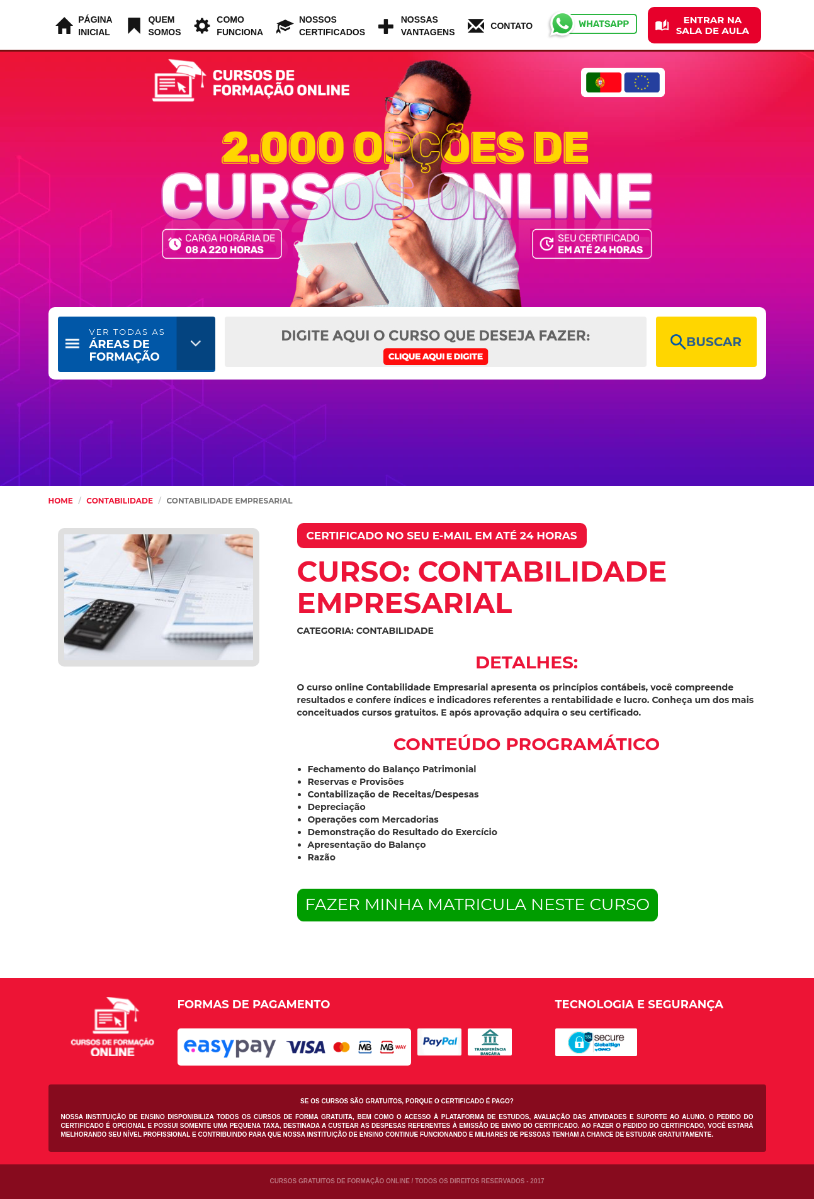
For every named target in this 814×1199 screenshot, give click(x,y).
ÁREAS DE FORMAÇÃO (127, 345)
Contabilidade (119, 500)
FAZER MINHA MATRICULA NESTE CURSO (477, 904)
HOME (60, 500)
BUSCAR (706, 342)
